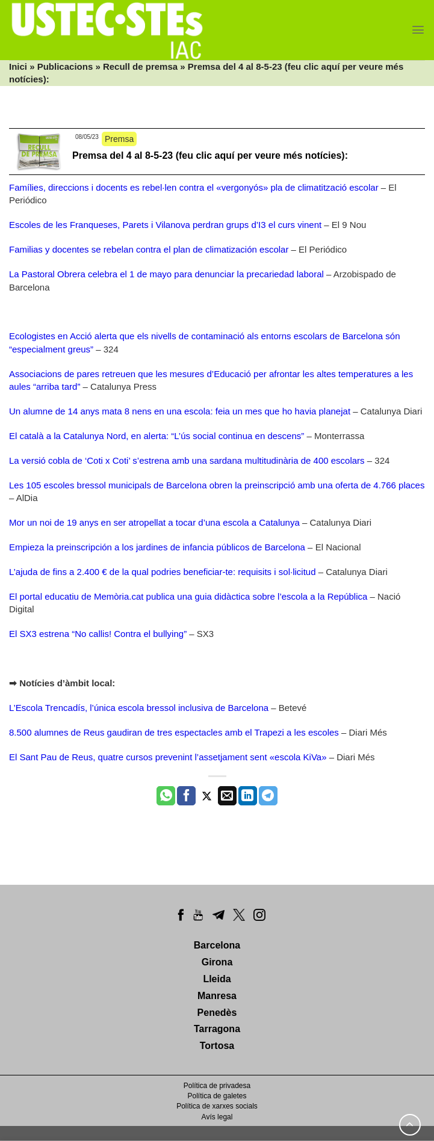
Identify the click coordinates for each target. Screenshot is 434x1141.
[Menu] (418, 30)
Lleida (217, 979)
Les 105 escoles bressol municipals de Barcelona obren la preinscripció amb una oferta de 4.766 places (216, 485)
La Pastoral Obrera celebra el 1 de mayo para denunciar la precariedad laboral (166, 274)
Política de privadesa (217, 1085)
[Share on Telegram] (268, 795)
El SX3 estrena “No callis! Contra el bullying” (98, 634)
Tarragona (217, 1029)
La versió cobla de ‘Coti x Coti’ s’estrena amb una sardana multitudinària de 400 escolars (187, 460)
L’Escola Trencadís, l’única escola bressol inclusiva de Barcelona (138, 708)
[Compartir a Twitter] (206, 795)
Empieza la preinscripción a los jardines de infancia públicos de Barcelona (157, 547)
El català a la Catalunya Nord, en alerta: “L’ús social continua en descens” (156, 436)
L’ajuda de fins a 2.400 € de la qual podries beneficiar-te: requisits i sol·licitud (162, 572)
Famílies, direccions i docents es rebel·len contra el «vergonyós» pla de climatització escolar (194, 187)
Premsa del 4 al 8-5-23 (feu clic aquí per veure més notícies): (210, 155)
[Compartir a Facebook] (186, 795)
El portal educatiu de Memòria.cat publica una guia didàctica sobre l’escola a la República (188, 596)
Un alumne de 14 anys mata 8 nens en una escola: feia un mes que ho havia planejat (179, 411)
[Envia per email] (227, 795)
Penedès (217, 1012)
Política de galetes (216, 1096)
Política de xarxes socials (217, 1106)
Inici (18, 66)
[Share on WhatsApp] (166, 795)
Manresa (217, 996)
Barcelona (217, 945)
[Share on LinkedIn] (247, 795)
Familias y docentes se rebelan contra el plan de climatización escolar (148, 249)
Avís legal (217, 1117)
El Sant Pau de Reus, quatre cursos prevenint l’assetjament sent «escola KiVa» (168, 757)
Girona (217, 962)
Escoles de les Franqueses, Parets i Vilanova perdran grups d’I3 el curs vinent (165, 225)
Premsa (119, 139)
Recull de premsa (140, 66)
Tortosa (217, 1046)
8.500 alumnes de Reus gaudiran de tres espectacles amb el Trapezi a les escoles (174, 732)
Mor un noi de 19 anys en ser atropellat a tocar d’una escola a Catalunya (154, 522)
